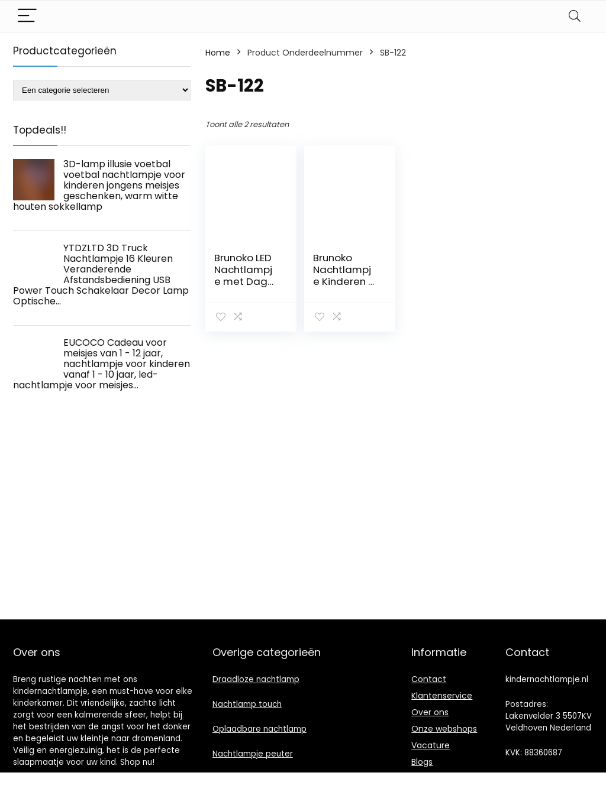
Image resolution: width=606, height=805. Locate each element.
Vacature (430, 745)
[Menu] (27, 16)
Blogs (422, 762)
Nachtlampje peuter (252, 753)
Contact (428, 679)
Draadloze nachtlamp (255, 679)
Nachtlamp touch (247, 704)
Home (217, 53)
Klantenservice (441, 696)
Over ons (430, 712)
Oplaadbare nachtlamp (259, 729)
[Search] (574, 16)
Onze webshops (444, 729)
